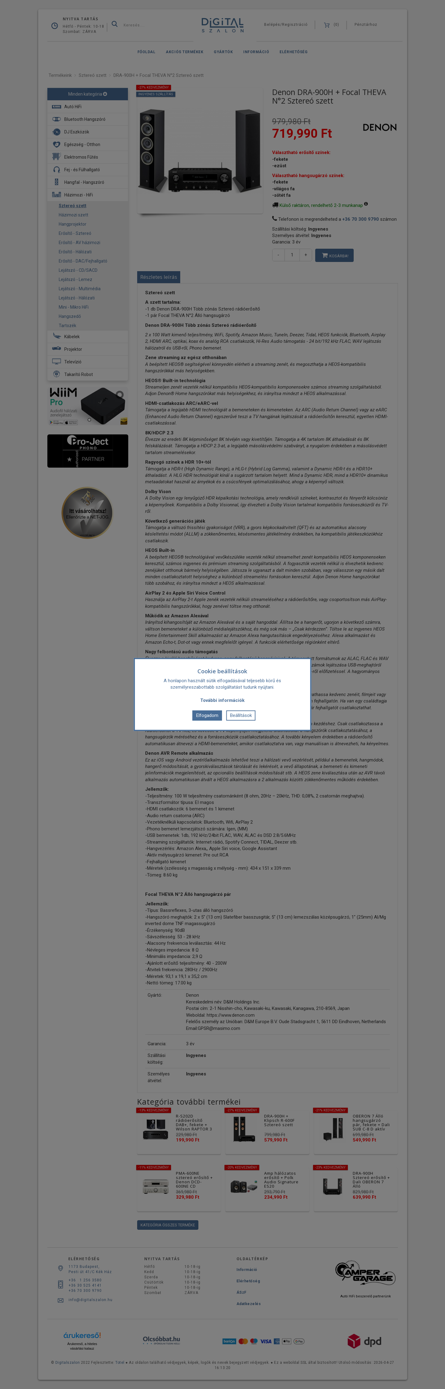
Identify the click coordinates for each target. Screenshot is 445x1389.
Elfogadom (207, 715)
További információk (222, 700)
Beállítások (241, 715)
